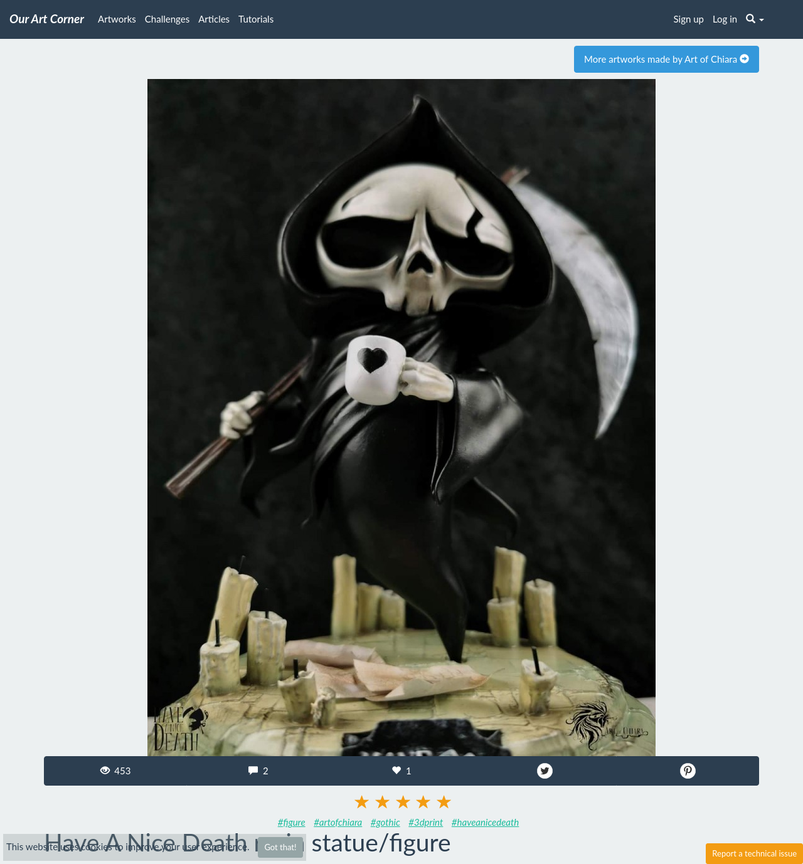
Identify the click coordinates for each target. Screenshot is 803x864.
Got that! (280, 847)
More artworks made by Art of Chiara (666, 59)
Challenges (167, 18)
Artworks (117, 18)
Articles (214, 18)
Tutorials (256, 18)
